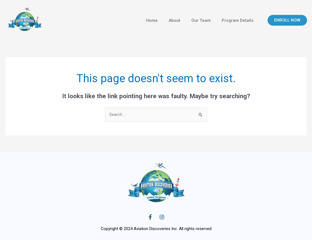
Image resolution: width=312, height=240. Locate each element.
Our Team (201, 20)
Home (152, 20)
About (174, 20)
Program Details (237, 20)
